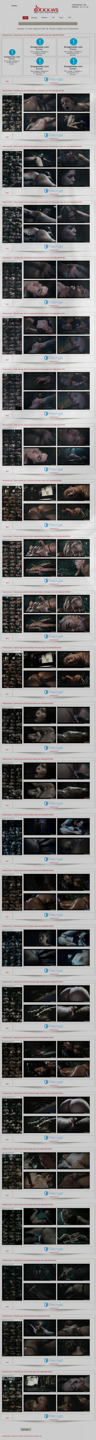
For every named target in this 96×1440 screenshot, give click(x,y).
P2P (69, 18)
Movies (44, 18)
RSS (85, 5)
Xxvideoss (14, 1436)
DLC (7, 81)
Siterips (20, 1436)
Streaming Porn (28, 1436)
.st (84, 7)
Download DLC (54, 83)
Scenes (34, 18)
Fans (61, 18)
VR (53, 18)
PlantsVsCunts (7, 35)
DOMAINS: (75, 7)
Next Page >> (26, 1429)
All (25, 18)
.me (87, 7)
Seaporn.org (38, 1436)
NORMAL (14, 6)
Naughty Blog (6, 1436)
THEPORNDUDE (77, 5)
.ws (81, 7)
